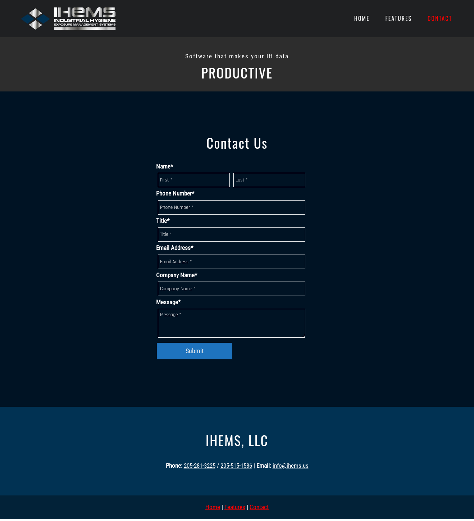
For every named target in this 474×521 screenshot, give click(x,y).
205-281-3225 (199, 465)
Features (234, 507)
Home (212, 507)
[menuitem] (362, 19)
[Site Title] (68, 18)
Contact (259, 507)
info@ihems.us (291, 465)
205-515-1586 (236, 465)
